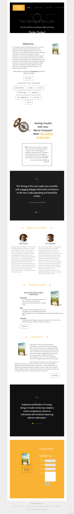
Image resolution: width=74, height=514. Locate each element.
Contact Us (57, 506)
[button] (36, 212)
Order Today (21, 506)
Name (42, 460)
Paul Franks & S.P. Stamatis (19, 8)
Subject (42, 469)
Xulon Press (28, 78)
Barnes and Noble (19, 88)
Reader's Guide (49, 506)
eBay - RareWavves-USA (23, 97)
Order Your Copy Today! (27, 469)
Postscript (29, 506)
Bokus (28, 102)
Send (47, 484)
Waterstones (35, 92)
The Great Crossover (38, 506)
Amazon (31, 88)
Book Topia (36, 97)
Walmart (40, 88)
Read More (24, 326)
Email (42, 465)
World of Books (23, 92)
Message (42, 473)
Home (15, 506)
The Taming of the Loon (37, 503)
